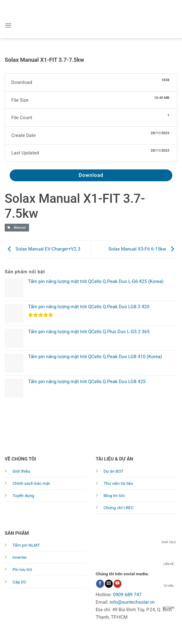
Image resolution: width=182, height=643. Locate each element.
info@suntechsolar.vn (132, 602)
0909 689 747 (127, 594)
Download (91, 175)
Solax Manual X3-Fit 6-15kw (142, 249)
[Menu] (8, 25)
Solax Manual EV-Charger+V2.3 (42, 249)
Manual (16, 227)
